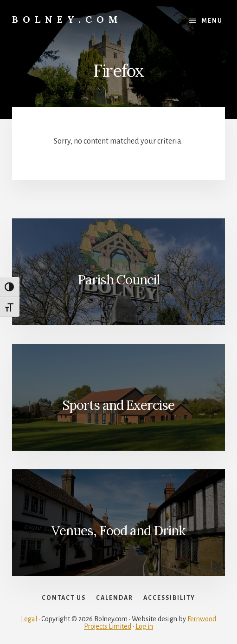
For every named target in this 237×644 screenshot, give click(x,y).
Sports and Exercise (118, 405)
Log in (144, 626)
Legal (29, 619)
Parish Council (118, 279)
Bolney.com (67, 19)
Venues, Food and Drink (118, 530)
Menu (212, 21)
